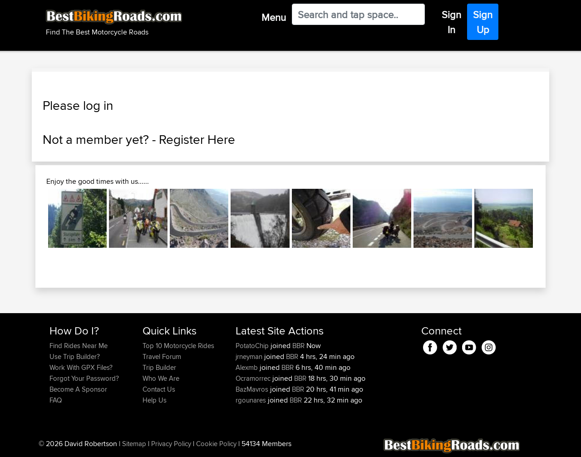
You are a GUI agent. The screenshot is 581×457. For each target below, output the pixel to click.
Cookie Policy (216, 443)
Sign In (451, 22)
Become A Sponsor (78, 389)
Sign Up (482, 22)
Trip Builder (159, 367)
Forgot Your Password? (84, 378)
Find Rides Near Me (78, 345)
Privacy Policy (171, 443)
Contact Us (159, 389)
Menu (273, 17)
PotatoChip (253, 345)
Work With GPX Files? (81, 367)
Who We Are (161, 378)
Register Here (197, 139)
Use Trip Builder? (74, 356)
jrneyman (250, 356)
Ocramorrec (254, 378)
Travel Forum (162, 356)
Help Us (155, 400)
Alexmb (248, 367)
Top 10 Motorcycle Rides (178, 345)
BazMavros (253, 389)
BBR (298, 345)
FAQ (55, 400)
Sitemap (134, 443)
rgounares (252, 400)
